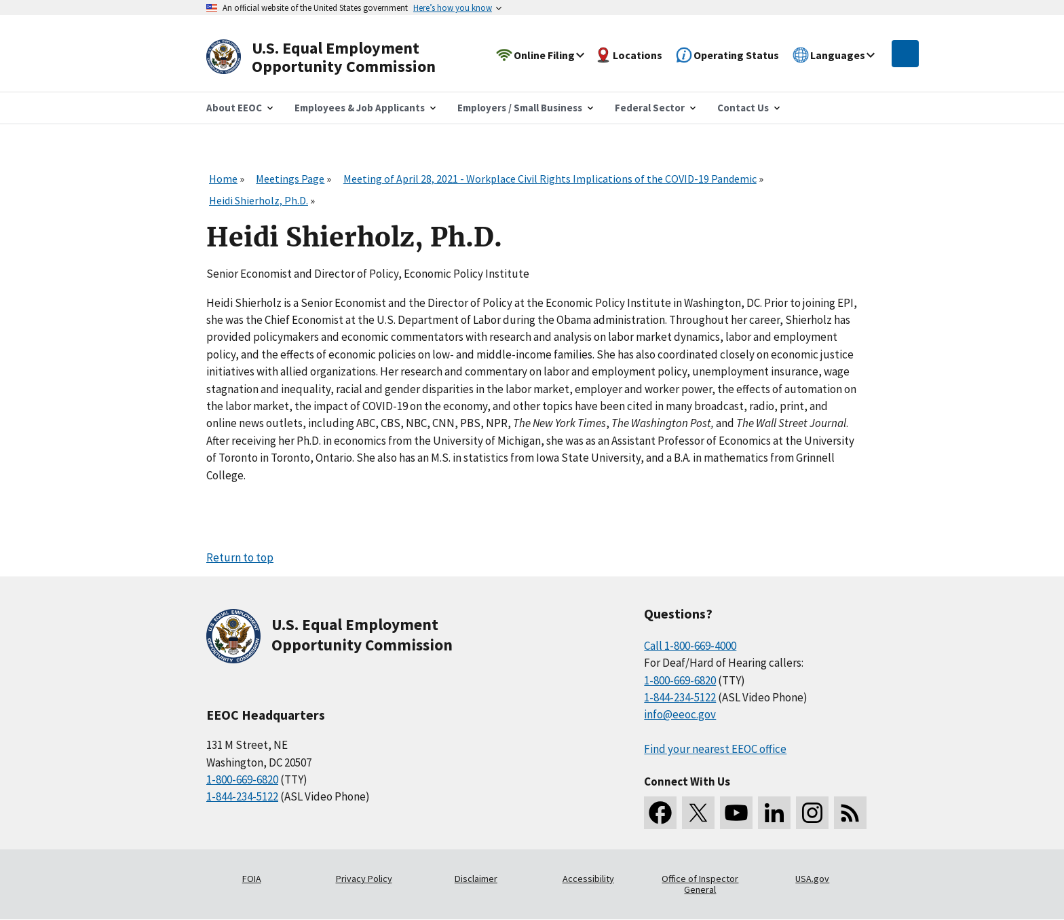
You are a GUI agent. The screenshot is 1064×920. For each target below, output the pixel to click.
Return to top (239, 557)
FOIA (251, 878)
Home (223, 178)
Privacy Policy (364, 878)
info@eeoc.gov (680, 714)
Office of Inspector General (700, 884)
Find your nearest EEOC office (715, 748)
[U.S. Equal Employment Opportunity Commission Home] (336, 57)
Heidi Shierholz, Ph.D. (258, 200)
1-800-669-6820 (242, 779)
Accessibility (588, 878)
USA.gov (812, 878)
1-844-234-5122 (242, 796)
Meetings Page (290, 178)
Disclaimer (476, 878)
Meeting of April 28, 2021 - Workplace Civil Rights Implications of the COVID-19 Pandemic (550, 178)
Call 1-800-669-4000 (690, 645)
